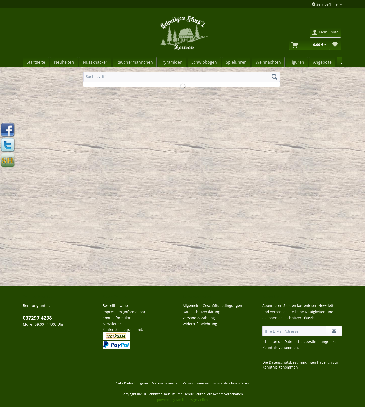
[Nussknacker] (95, 62)
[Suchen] (274, 77)
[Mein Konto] (325, 33)
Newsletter (112, 323)
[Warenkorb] (309, 45)
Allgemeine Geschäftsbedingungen (212, 305)
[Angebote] (322, 62)
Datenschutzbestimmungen (308, 341)
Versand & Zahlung (198, 317)
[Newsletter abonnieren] (334, 331)
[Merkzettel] (335, 45)
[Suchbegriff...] (181, 77)
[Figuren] (297, 62)
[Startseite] (36, 62)
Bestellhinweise (116, 305)
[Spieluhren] (236, 62)
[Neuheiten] (64, 62)
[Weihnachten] (268, 62)
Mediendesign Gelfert (192, 399)
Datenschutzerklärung (201, 311)
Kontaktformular (117, 317)
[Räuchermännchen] (134, 62)
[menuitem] (181, 79)
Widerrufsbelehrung (199, 323)
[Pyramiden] (172, 62)
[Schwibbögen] (204, 62)
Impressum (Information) (124, 311)
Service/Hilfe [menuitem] (325, 4)
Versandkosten (193, 383)
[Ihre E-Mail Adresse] (294, 331)
